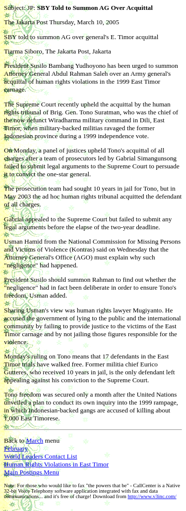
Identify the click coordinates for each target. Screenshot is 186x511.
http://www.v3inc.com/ (151, 496)
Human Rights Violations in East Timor (56, 464)
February (16, 448)
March (34, 440)
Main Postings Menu (31, 472)
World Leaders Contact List (40, 456)
